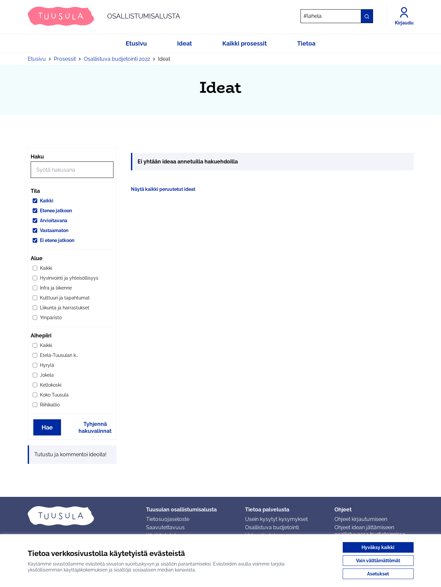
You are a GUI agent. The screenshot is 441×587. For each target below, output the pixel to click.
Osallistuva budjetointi (272, 527)
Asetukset (378, 573)
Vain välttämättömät (378, 560)
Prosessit (65, 59)
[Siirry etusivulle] (104, 16)
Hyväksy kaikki (378, 547)
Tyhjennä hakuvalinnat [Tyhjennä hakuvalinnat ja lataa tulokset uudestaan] (95, 427)
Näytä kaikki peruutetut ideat (163, 189)
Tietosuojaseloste (167, 519)
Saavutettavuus (165, 527)
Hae (47, 427)
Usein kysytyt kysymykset (276, 519)
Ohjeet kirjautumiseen (360, 519)
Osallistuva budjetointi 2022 (117, 59)
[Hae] (337, 16)
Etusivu (37, 59)
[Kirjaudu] (404, 16)
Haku (37, 157)
